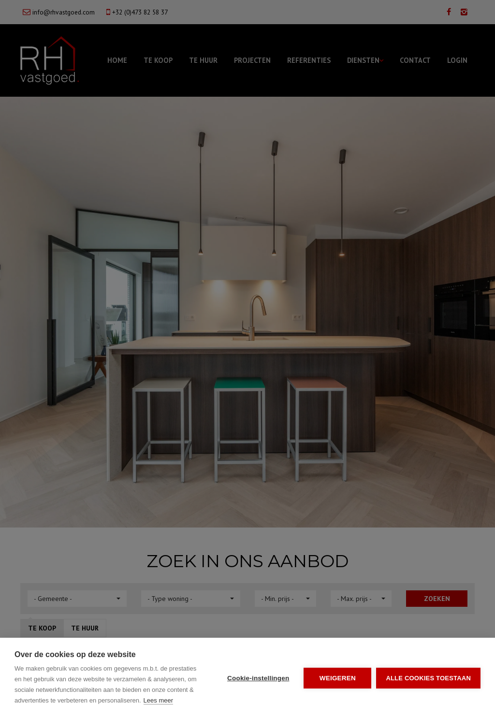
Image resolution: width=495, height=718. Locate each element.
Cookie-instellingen (258, 678)
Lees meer (158, 700)
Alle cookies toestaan (428, 678)
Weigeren (338, 678)
